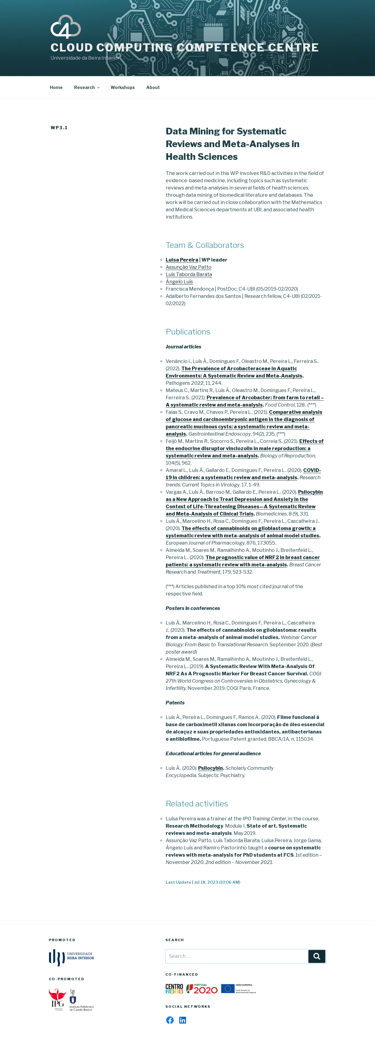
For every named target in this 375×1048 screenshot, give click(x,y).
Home (56, 87)
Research (87, 87)
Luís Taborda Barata (189, 274)
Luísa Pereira (182, 260)
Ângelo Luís (179, 282)
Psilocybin (210, 768)
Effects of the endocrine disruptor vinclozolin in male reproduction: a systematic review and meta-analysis (245, 448)
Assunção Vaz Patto (188, 267)
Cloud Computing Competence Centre (185, 47)
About (153, 87)
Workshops (123, 87)
